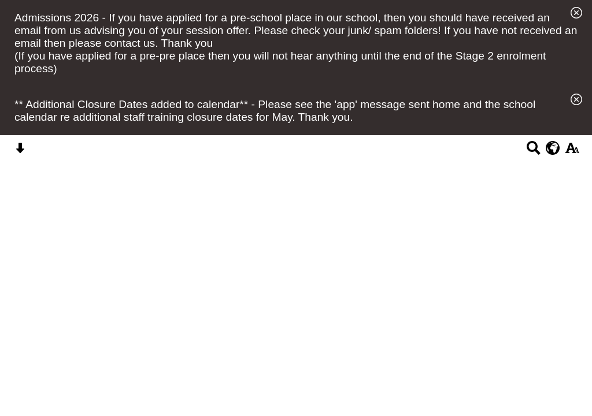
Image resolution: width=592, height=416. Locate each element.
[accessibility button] (572, 152)
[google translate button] (553, 148)
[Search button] (533, 152)
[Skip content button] (20, 152)
